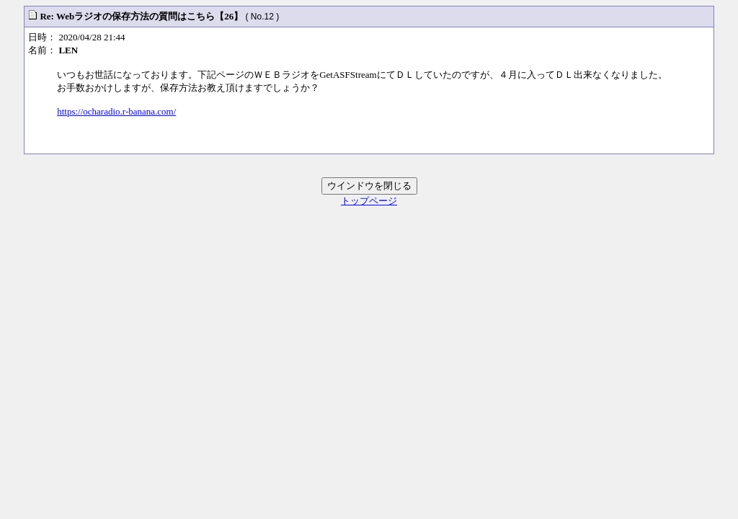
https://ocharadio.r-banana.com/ (116, 111)
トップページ (369, 200)
